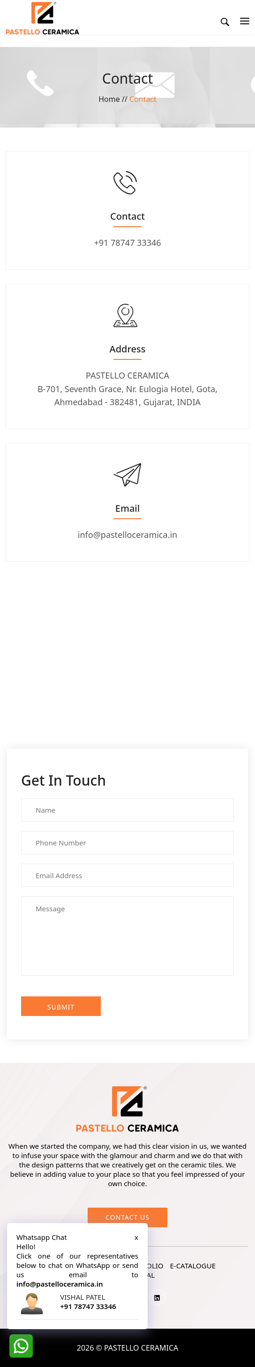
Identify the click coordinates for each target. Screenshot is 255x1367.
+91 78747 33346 (127, 242)
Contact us (127, 1217)
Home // (113, 99)
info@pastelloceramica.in (127, 534)
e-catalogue (193, 1265)
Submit (61, 1006)
